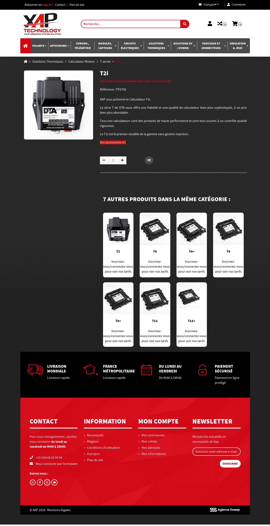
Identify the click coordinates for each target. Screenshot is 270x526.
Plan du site (81, 5)
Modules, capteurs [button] (105, 47)
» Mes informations (152, 455)
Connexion (236, 5)
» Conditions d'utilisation (102, 449)
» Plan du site (93, 461)
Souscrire (230, 465)
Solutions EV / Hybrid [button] (182, 47)
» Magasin (91, 443)
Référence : (107, 91)
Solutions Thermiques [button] (156, 47)
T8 (228, 253)
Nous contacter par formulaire (57, 465)
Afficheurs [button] (58, 47)
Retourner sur (39, 5)
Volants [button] (38, 47)
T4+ (191, 253)
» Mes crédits (147, 443)
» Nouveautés (94, 437)
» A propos (92, 455)
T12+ (191, 322)
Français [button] (205, 5)
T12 (155, 322)
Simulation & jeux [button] (238, 47)
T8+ (118, 322)
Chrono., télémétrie (82, 47)
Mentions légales (59, 511)
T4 (155, 253)
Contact (63, 5)
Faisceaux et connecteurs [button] (211, 47)
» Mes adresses (149, 449)
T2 (118, 253)
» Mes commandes (151, 437)
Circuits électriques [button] (130, 47)
